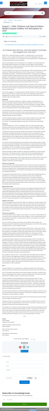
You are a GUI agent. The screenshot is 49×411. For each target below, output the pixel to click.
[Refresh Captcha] (36, 378)
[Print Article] (24, 347)
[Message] (24, 371)
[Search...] (24, 13)
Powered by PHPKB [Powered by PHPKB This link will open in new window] (17, 408)
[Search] (42, 13)
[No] (34, 338)
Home (5, 20)
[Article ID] (3, 36)
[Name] (24, 361)
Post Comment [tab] (6, 356)
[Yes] (31, 338)
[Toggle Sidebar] (1, 3)
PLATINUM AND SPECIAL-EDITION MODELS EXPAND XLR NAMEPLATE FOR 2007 (24, 44)
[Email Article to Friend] (27, 347)
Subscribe (24, 351)
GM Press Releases (18, 20)
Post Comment (24, 382)
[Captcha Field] (15, 377)
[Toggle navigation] (45, 3)
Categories (10, 20)
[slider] (24, 343)
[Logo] (18, 4)
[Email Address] (24, 400)
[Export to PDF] (20, 347)
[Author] (6, 36)
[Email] (24, 365)
